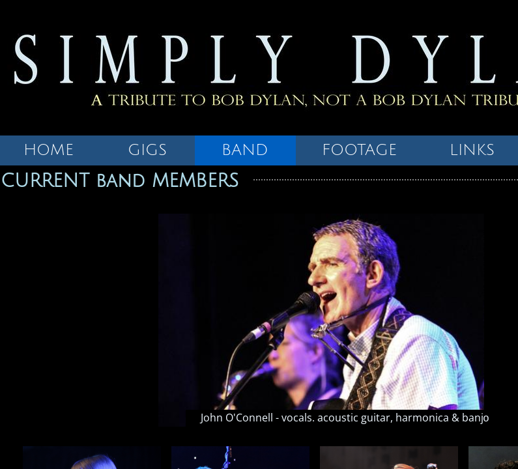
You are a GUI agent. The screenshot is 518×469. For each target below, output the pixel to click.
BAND (245, 149)
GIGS (147, 149)
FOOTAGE (359, 149)
